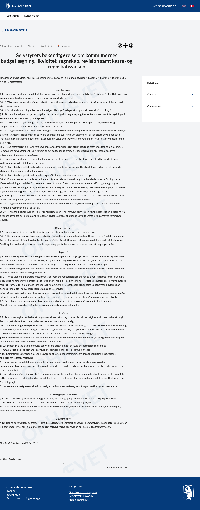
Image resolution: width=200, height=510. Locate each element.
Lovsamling (12, 15)
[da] (192, 6)
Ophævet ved (170, 106)
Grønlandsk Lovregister (83, 492)
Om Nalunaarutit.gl (165, 5)
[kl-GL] (184, 6)
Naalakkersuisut (79, 499)
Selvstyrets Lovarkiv (81, 496)
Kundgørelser (31, 15)
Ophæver (170, 94)
